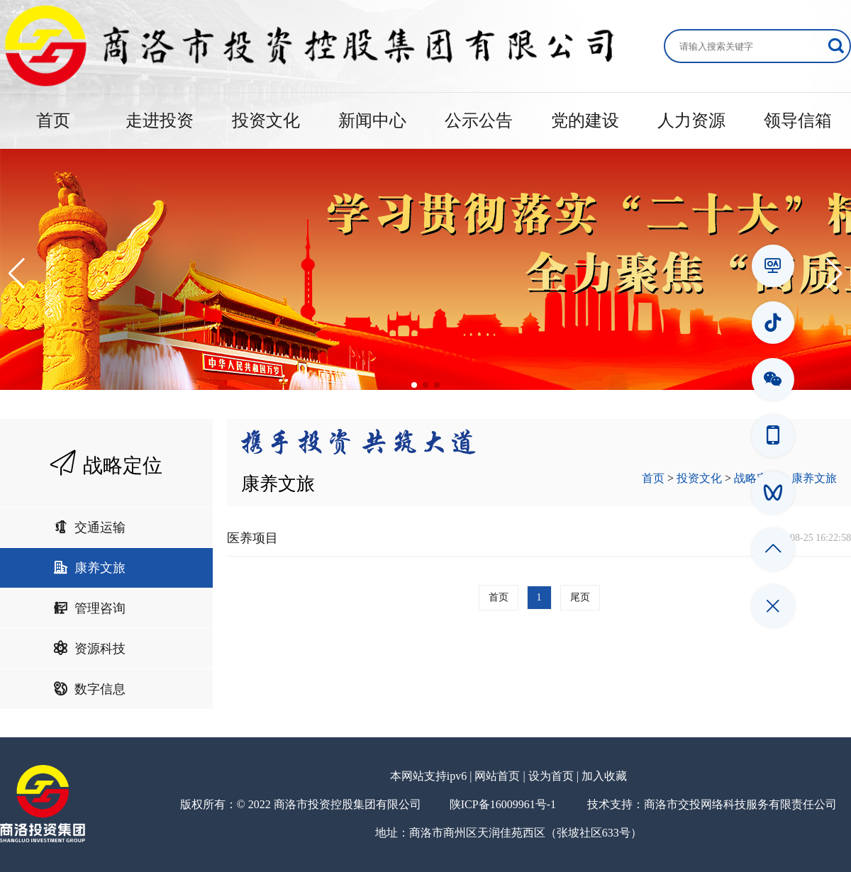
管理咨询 (89, 608)
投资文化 (266, 120)
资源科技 (89, 649)
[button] (16, 273)
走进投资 (160, 120)
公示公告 (479, 120)
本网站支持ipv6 (428, 776)
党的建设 (585, 120)
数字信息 (89, 689)
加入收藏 (604, 776)
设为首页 (551, 776)
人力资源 (691, 120)
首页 (53, 120)
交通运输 (89, 527)
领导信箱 (798, 120)
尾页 (580, 597)
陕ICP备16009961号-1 (503, 804)
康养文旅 (89, 568)
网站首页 (497, 776)
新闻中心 (372, 120)
